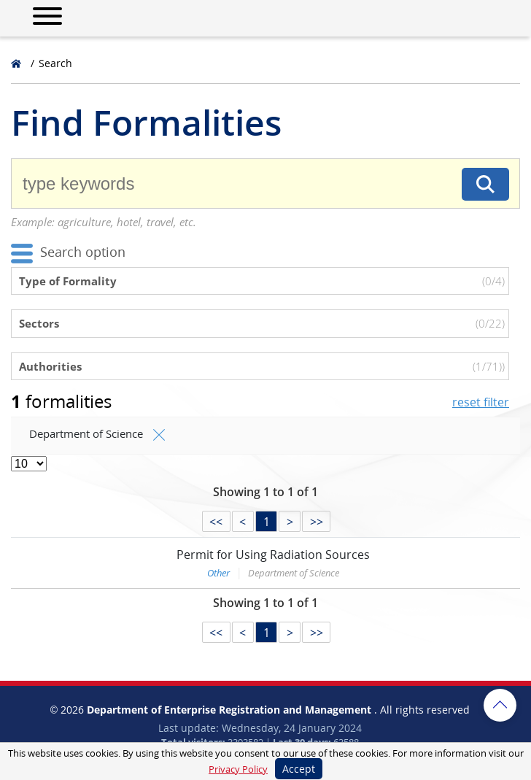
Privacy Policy (238, 769)
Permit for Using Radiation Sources (273, 555)
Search (55, 63)
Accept (298, 769)
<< (215, 522)
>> (316, 522)
